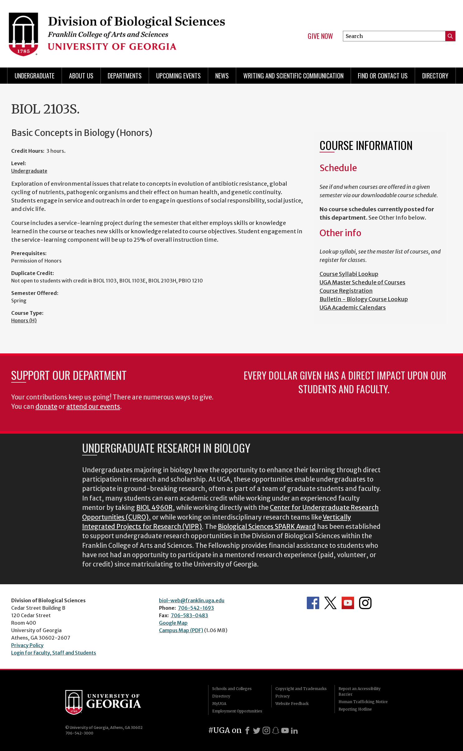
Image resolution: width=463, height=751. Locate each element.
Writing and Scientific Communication (293, 75)
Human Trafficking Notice (363, 701)
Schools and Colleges (232, 688)
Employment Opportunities (237, 711)
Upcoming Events (178, 75)
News (222, 75)
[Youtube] (285, 730)
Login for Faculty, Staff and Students (53, 653)
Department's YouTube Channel (348, 603)
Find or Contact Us (383, 75)
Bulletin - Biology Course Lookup (364, 299)
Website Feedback (292, 703)
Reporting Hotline (355, 709)
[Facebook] (247, 730)
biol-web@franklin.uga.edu (191, 600)
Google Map (173, 623)
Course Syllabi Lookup (349, 274)
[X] (256, 730)
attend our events (93, 407)
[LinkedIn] (294, 730)
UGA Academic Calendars (353, 307)
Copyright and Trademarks (301, 688)
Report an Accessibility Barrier (360, 691)
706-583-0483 (189, 615)
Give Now (320, 36)
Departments (125, 75)
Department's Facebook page (313, 603)
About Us (81, 75)
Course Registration (346, 290)
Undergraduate (34, 75)
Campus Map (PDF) (181, 630)
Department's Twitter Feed (330, 603)
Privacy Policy (27, 645)
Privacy (282, 696)
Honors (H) (24, 320)
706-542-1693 (196, 608)
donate (46, 407)
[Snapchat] (275, 730)
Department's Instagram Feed (365, 603)
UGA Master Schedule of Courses (362, 282)
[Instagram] (266, 730)
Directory (435, 75)
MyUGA (219, 703)
